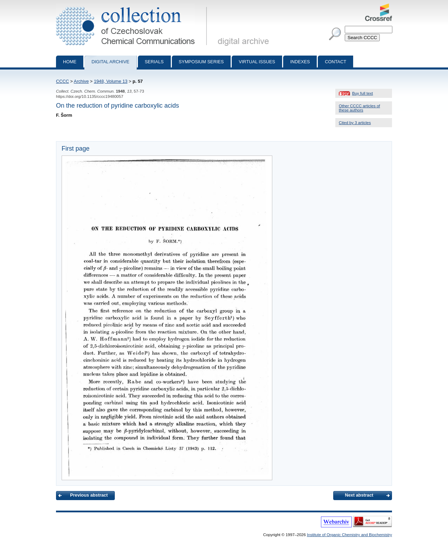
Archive (81, 81)
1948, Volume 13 (110, 81)
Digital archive (110, 61)
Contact (335, 61)
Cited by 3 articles (355, 123)
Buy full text (362, 93)
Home (69, 61)
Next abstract (359, 495)
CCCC (62, 81)
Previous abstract (88, 495)
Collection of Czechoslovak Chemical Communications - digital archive (133, 6)
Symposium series (201, 61)
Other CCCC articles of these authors (359, 108)
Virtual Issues (257, 61)
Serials (154, 61)
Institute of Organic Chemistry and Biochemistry (349, 535)
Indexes (300, 61)
